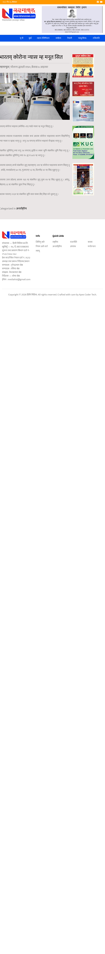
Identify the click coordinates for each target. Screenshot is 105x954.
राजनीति (73, 242)
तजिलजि (96, 38)
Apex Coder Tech (87, 295)
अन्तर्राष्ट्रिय (21, 208)
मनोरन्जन (92, 246)
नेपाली (69, 38)
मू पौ (21, 38)
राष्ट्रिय (55, 242)
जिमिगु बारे (40, 242)
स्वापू (38, 251)
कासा (90, 242)
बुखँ (30, 38)
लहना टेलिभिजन (43, 38)
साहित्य (58, 38)
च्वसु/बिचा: (82, 38)
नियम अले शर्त (42, 246)
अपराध (73, 246)
